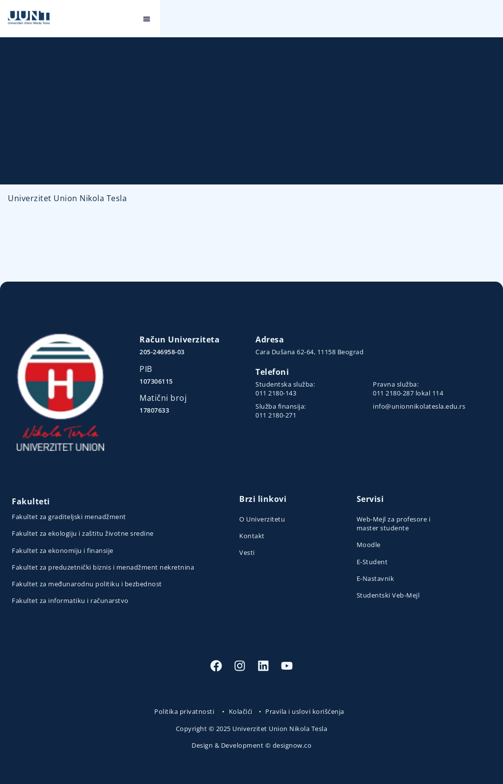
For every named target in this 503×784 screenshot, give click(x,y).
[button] (490, 19)
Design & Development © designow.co (251, 745)
